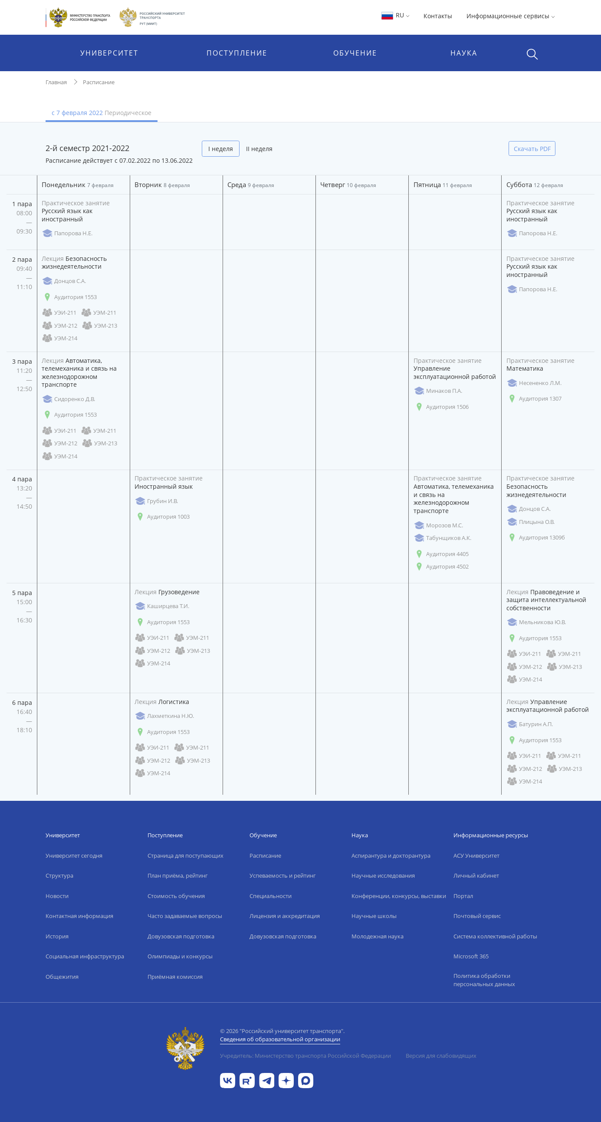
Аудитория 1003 (162, 517)
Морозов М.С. (438, 525)
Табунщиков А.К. (442, 538)
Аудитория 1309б (535, 537)
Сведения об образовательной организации (280, 1039)
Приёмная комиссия (175, 977)
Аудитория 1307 (534, 399)
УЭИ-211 (59, 313)
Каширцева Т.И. (162, 606)
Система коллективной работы (495, 936)
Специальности (271, 896)
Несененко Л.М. (534, 383)
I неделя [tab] (220, 149)
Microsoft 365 (471, 956)
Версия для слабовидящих (441, 1055)
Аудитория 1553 (69, 297)
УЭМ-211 (98, 313)
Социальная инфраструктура (85, 956)
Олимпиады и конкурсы (180, 956)
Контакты (438, 16)
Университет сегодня (74, 855)
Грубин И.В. (156, 501)
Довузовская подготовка (181, 936)
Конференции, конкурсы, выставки (398, 896)
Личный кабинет (476, 875)
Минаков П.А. (438, 391)
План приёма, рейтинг (178, 875)
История (57, 936)
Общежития (62, 977)
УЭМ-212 (59, 326)
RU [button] (395, 15)
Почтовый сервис (477, 916)
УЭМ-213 (99, 326)
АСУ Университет (476, 855)
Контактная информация (79, 916)
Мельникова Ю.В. (536, 622)
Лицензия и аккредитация (285, 916)
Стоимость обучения (176, 896)
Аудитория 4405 (441, 554)
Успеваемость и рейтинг (283, 875)
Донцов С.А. (64, 281)
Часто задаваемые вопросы (185, 916)
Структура (59, 875)
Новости (57, 896)
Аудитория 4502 (441, 567)
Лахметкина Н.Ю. (164, 716)
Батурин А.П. (529, 724)
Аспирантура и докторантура (390, 855)
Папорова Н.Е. (67, 233)
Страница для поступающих (185, 855)
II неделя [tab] (259, 149)
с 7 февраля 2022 (101, 113)
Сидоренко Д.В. (68, 399)
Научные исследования (383, 875)
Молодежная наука (377, 936)
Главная (56, 82)
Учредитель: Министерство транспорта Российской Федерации (305, 1055)
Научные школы (374, 916)
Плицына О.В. (530, 522)
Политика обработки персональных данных (484, 980)
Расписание (99, 82)
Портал (463, 896)
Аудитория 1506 (441, 407)
